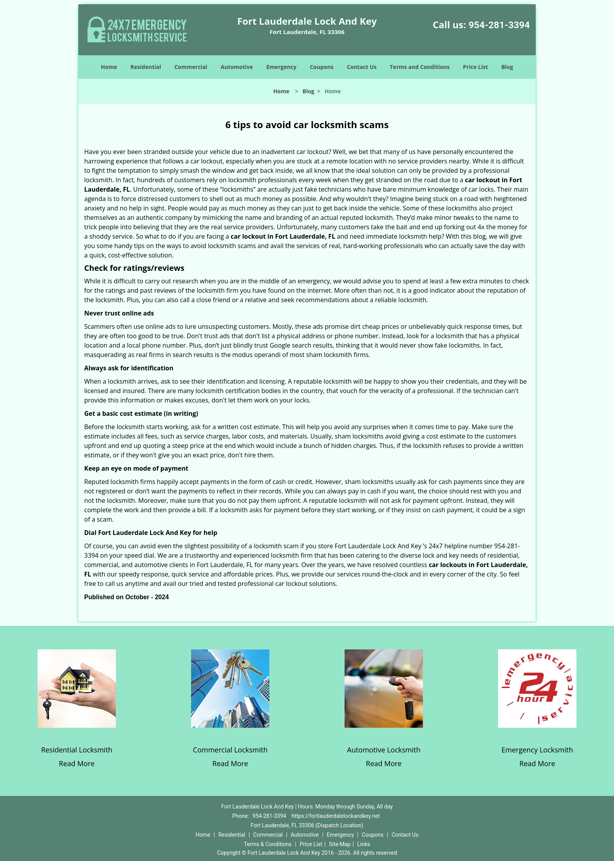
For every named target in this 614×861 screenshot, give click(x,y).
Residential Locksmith (76, 749)
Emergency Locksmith (537, 749)
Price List (475, 67)
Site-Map (339, 844)
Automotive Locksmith (383, 749)
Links (363, 844)
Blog (507, 67)
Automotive (237, 67)
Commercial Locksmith (230, 749)
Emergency (281, 67)
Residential (145, 67)
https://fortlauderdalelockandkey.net (335, 816)
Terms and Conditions (420, 67)
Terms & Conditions (268, 844)
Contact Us (362, 67)
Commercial (190, 67)
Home (109, 67)
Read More (76, 763)
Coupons (321, 67)
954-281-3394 (499, 25)
